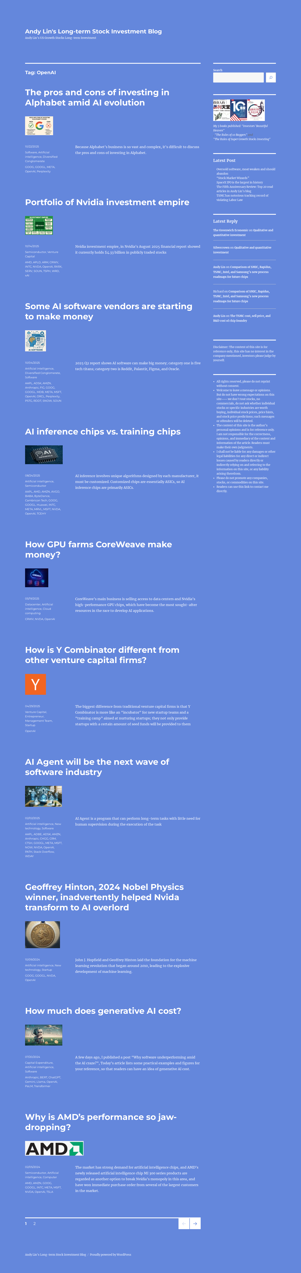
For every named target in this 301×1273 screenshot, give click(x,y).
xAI (27, 275)
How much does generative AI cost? (103, 1011)
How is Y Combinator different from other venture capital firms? (102, 655)
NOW (29, 847)
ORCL (41, 396)
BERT (43, 1077)
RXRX (58, 266)
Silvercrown (221, 247)
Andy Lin (219, 267)
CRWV (54, 262)
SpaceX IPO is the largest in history (240, 182)
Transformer (42, 1086)
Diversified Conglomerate (42, 373)
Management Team (38, 720)
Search (217, 70)
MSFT (57, 392)
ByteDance (42, 496)
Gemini (30, 1081)
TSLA (49, 1191)
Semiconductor (35, 252)
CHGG (44, 838)
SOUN (38, 271)
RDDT (37, 400)
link (247, 487)
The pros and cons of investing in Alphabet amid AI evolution (97, 97)
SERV (28, 271)
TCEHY (41, 513)
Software (31, 152)
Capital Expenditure (39, 1062)
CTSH (28, 843)
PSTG (28, 400)
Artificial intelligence (39, 368)
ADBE (38, 834)
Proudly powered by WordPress (110, 1254)
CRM (53, 838)
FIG (42, 387)
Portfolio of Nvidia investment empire (107, 202)
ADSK (37, 383)
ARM (45, 262)
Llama (41, 1081)
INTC (28, 266)
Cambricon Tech (36, 500)
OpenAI (30, 171)
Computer (50, 1177)
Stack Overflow (44, 851)
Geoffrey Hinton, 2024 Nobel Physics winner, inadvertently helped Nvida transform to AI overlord (104, 897)
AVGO (55, 491)
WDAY (29, 856)
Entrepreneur (34, 716)
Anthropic (32, 387)
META (51, 167)
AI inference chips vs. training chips (103, 431)
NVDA (37, 266)
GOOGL (40, 167)
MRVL (38, 509)
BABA (29, 496)
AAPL (28, 383)
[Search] (271, 77)
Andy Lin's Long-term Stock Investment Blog (93, 31)
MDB (40, 392)
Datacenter (33, 604)
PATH (28, 851)
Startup (30, 725)
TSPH (47, 271)
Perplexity (44, 171)
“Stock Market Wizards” (233, 178)
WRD (55, 271)
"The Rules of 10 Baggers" (231, 135)
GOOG (29, 167)
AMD (28, 262)
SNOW (47, 400)
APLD (37, 262)
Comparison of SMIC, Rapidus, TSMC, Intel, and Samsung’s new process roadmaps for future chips (242, 272)
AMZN (47, 383)
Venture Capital (35, 712)
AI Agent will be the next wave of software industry (97, 767)
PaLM (29, 1086)
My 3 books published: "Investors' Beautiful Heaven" (240, 128)
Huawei (42, 504)
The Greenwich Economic (230, 230)
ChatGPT (54, 1077)
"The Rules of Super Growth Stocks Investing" (241, 139)
